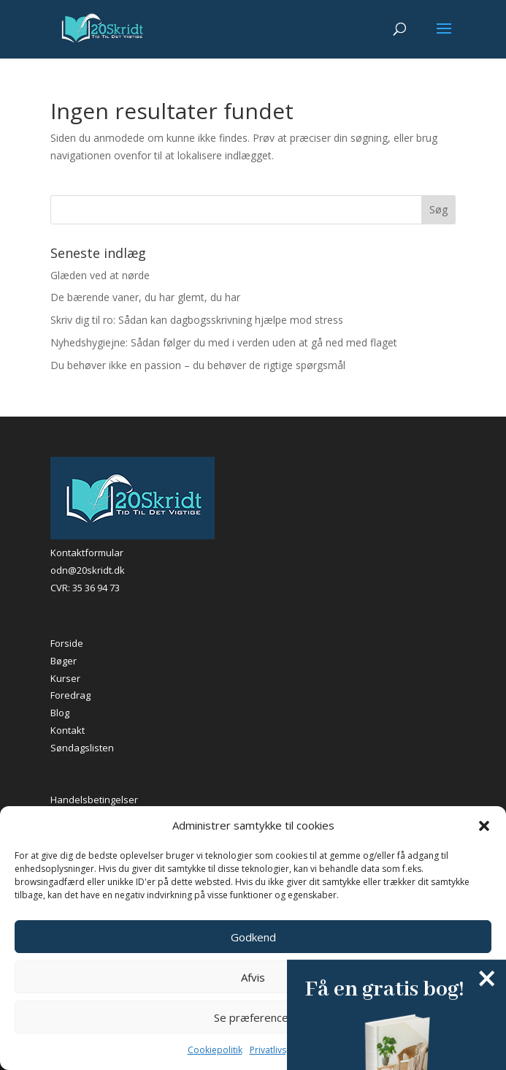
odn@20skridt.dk (87, 570)
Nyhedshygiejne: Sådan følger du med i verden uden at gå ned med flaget (223, 342)
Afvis (253, 977)
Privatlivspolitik (281, 1050)
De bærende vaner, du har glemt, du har (145, 297)
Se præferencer (253, 1017)
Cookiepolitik (215, 1050)
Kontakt (67, 730)
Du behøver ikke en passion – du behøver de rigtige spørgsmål (197, 365)
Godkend (253, 937)
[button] (484, 826)
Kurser (65, 678)
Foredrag (70, 695)
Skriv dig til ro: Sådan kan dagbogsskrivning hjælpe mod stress (196, 320)
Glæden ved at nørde (100, 275)
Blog (59, 712)
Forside (66, 643)
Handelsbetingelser (94, 799)
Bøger (63, 660)
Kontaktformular (86, 552)
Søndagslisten (82, 747)
